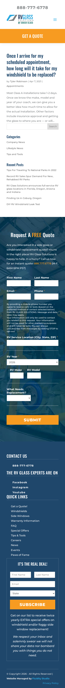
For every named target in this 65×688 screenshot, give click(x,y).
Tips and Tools (15, 154)
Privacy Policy (51, 683)
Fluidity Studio (40, 678)
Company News (16, 142)
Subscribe (32, 604)
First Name (14, 277)
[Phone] (46, 297)
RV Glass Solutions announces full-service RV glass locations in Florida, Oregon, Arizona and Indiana (32, 188)
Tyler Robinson (18, 81)
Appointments (15, 86)
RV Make (16, 370)
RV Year (13, 356)
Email (11, 291)
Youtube (19, 492)
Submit (32, 419)
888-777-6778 (23, 465)
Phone (39, 291)
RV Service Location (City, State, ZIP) (32, 337)
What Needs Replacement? (16, 391)
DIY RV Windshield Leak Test (23, 204)
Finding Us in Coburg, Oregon (24, 198)
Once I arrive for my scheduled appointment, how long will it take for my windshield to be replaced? (32, 65)
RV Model (33, 370)
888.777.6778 (42, 263)
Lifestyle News (15, 148)
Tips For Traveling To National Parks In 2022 (31, 170)
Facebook (20, 482)
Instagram (21, 487)
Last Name (41, 277)
